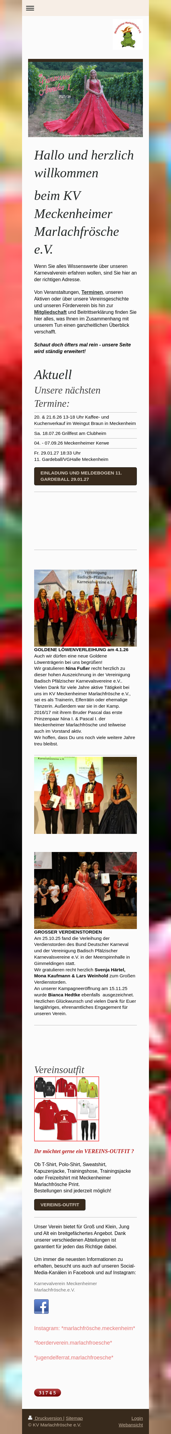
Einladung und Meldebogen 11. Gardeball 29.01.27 (81, 476)
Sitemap (74, 1418)
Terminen (92, 292)
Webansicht (131, 1424)
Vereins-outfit (59, 1204)
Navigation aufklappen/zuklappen (85, 8)
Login (137, 1418)
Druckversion (45, 1418)
